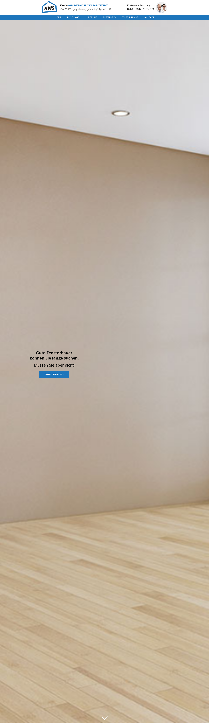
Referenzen (109, 17)
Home (58, 17)
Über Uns (92, 17)
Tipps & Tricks (130, 17)
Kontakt (149, 17)
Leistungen (74, 17)
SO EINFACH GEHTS (54, 374)
